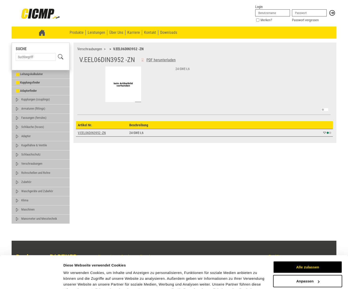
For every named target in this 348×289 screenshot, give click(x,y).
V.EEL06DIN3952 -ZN (128, 49)
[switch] (325, 110)
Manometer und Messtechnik (39, 218)
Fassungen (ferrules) (33, 118)
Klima (24, 200)
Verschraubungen (31, 163)
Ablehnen (307, 266)
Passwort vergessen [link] (305, 20)
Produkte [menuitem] (77, 32)
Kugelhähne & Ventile (34, 145)
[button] (332, 12)
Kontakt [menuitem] (150, 32)
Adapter (26, 136)
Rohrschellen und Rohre (35, 173)
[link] (40, 14)
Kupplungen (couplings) (35, 99)
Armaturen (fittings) (33, 108)
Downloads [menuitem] (168, 32)
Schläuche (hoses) (32, 127)
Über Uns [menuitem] (116, 32)
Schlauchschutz (31, 154)
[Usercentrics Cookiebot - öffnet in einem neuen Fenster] (31, 279)
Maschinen (28, 209)
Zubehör (26, 182)
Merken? (266, 20)
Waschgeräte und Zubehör (37, 191)
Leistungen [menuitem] (96, 32)
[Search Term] (36, 57)
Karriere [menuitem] (133, 32)
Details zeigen (75, 279)
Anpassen (307, 251)
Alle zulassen (307, 237)
